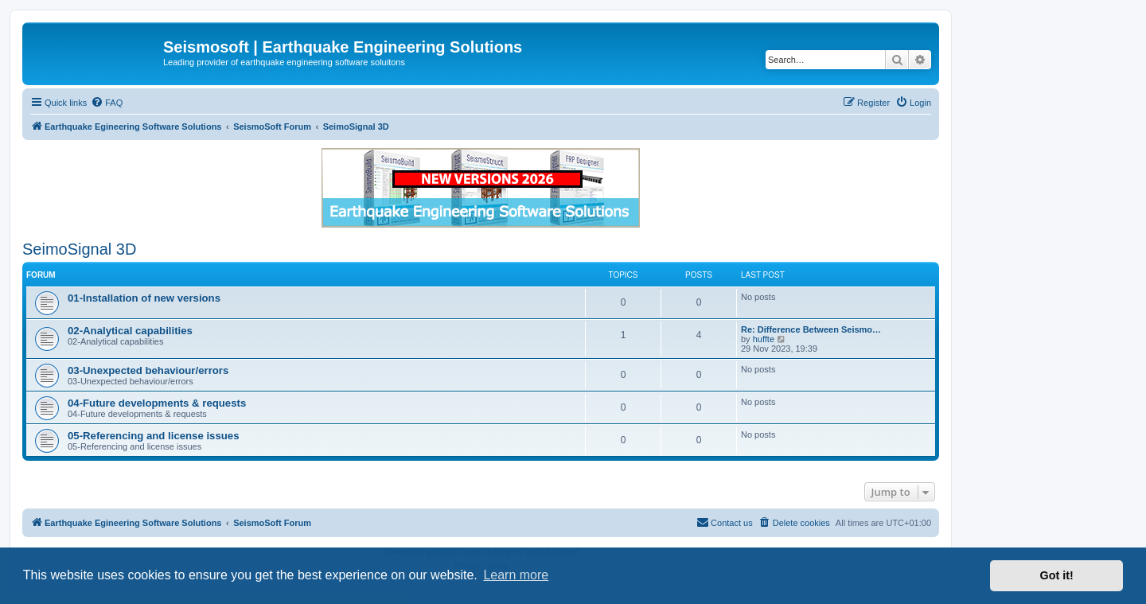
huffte (763, 339)
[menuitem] (107, 102)
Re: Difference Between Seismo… (811, 329)
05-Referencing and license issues (154, 436)
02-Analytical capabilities (130, 331)
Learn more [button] (515, 575)
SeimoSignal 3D (79, 249)
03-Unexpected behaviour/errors (148, 370)
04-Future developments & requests (157, 403)
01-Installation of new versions (144, 298)
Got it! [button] (1057, 575)
